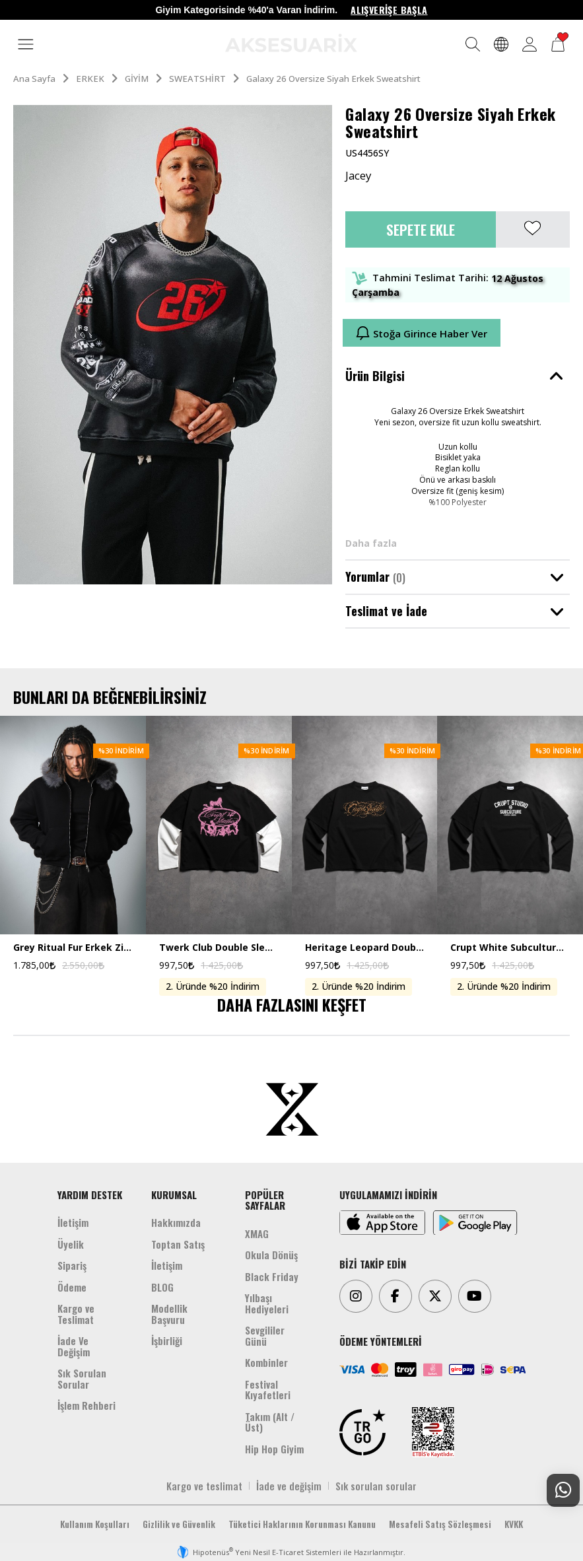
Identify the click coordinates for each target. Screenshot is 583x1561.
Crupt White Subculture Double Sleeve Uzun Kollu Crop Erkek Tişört (510, 948)
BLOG (162, 1287)
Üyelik (70, 1244)
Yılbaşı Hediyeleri (267, 1303)
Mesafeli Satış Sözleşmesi (440, 1524)
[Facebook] (395, 1296)
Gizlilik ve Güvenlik (179, 1524)
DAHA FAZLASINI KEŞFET (291, 1004)
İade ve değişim (289, 1485)
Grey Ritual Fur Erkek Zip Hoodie (73, 948)
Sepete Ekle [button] (420, 229)
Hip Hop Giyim (274, 1448)
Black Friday (271, 1276)
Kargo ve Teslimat (75, 1314)
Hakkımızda (176, 1222)
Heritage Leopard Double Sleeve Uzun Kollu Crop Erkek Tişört (365, 948)
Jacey (358, 176)
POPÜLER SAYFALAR (265, 1200)
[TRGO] (362, 1432)
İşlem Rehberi (86, 1405)
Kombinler (266, 1362)
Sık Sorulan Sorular (81, 1378)
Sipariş (71, 1265)
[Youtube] (474, 1296)
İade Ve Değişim (73, 1346)
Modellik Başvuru (169, 1314)
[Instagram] (355, 1296)
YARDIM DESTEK (89, 1194)
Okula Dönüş (271, 1254)
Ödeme (71, 1287)
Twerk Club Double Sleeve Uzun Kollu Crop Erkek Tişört (219, 948)
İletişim (72, 1222)
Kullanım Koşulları (94, 1524)
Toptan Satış (178, 1244)
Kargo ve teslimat (204, 1485)
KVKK (513, 1524)
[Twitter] (435, 1296)
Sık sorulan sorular (376, 1485)
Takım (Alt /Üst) (269, 1422)
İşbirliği (166, 1340)
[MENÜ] (25, 45)
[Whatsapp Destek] (563, 1490)
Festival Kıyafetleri (268, 1390)
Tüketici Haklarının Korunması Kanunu (302, 1524)
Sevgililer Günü (265, 1335)
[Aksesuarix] (291, 43)
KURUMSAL (174, 1194)
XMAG (257, 1233)
